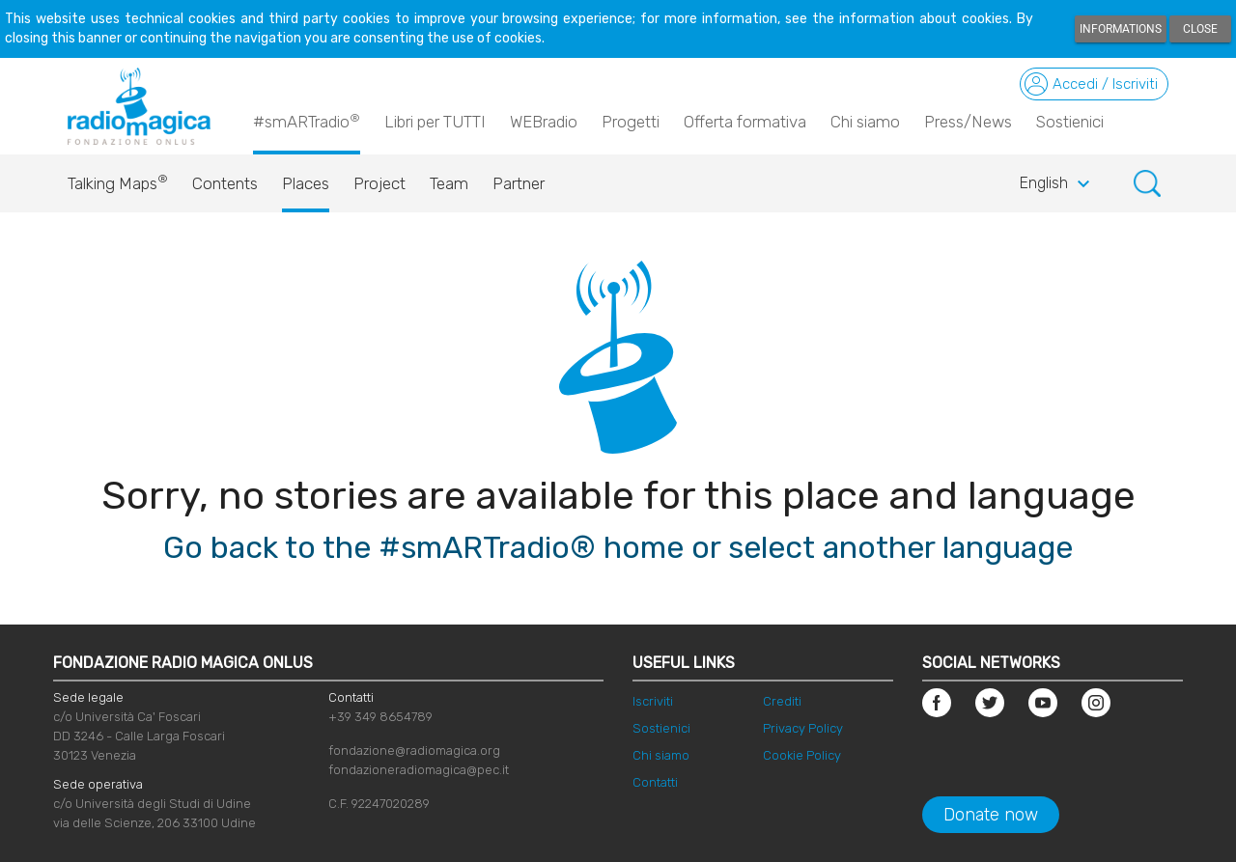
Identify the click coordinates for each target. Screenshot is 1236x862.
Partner (518, 183)
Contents (225, 183)
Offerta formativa (745, 121)
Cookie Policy (802, 755)
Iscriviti (652, 701)
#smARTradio (306, 120)
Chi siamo (865, 121)
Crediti (782, 701)
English (1057, 184)
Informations (1121, 29)
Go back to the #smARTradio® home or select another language (618, 547)
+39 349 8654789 (380, 716)
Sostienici (1070, 121)
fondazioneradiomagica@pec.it (418, 770)
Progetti (631, 121)
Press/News (968, 121)
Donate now (990, 814)
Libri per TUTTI (435, 121)
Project (379, 183)
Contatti (655, 782)
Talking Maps (118, 178)
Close (1200, 29)
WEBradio (543, 121)
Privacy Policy (803, 728)
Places (305, 183)
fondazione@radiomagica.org (414, 750)
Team (449, 183)
